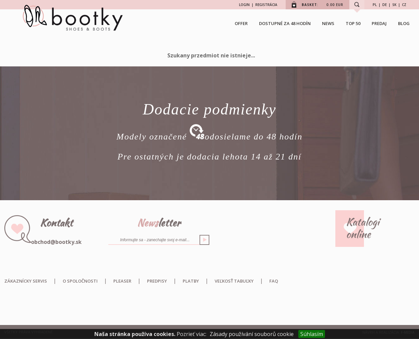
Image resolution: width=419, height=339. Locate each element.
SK (394, 4)
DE (384, 4)
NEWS (328, 23)
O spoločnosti (80, 281)
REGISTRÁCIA (266, 4)
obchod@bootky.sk (56, 242)
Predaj (379, 23)
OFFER (241, 23)
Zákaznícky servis (25, 281)
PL (375, 4)
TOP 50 (353, 23)
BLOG (404, 23)
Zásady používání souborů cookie (252, 334)
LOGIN (244, 4)
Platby (191, 281)
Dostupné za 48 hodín (285, 23)
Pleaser (122, 281)
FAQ (273, 281)
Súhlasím (311, 334)
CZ (404, 4)
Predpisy (157, 281)
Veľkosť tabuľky (234, 281)
